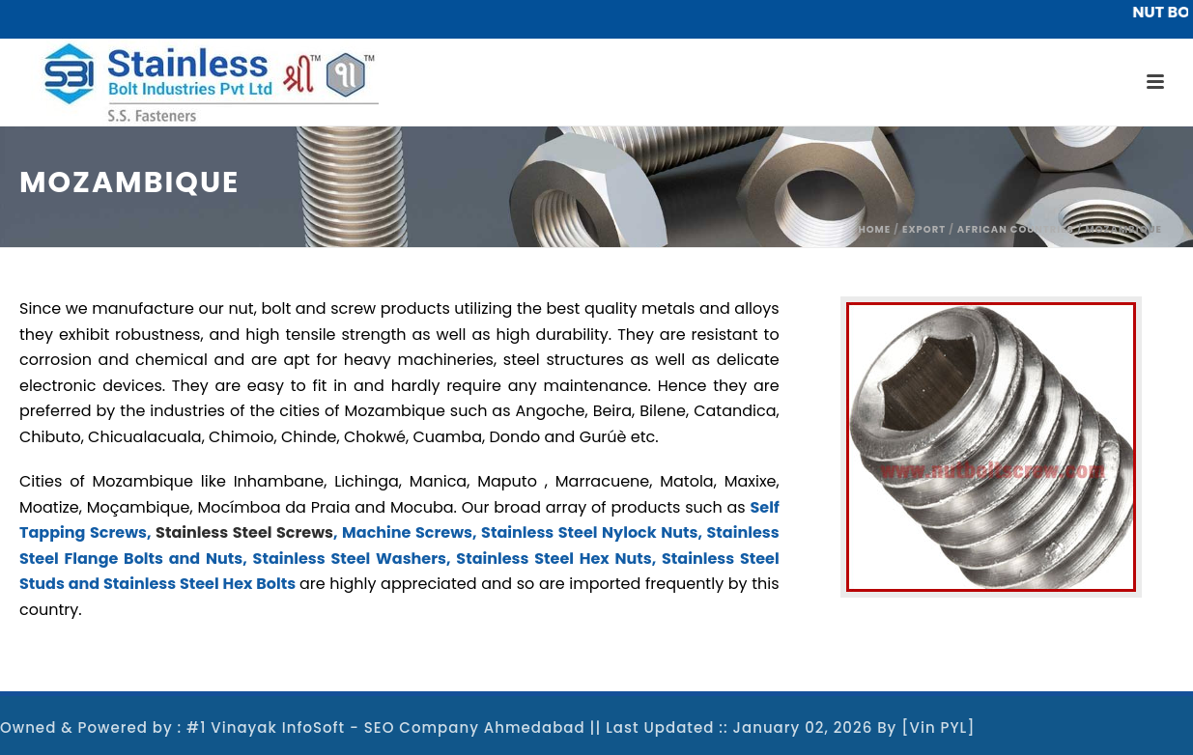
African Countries (1015, 229)
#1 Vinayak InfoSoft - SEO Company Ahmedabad (385, 727)
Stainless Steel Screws (244, 532)
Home (874, 229)
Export (924, 229)
